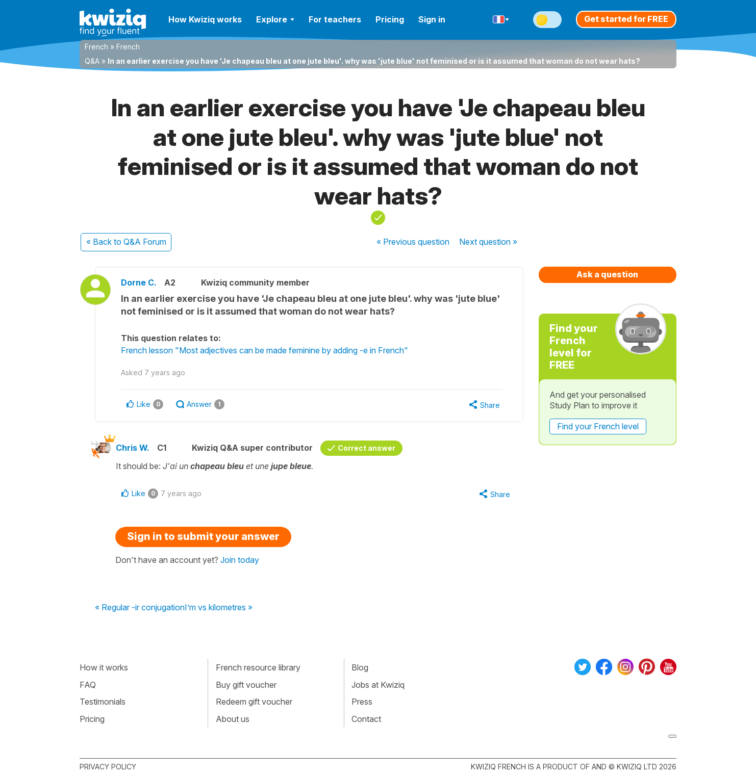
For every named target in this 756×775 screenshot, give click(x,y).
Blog (359, 667)
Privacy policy (108, 766)
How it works (104, 667)
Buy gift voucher (246, 685)
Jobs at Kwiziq (378, 685)
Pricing (389, 19)
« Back (126, 242)
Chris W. (132, 448)
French (96, 46)
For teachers (335, 19)
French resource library (258, 667)
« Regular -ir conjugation (140, 607)
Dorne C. (139, 282)
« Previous (412, 242)
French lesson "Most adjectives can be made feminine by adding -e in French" (264, 350)
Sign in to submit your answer (203, 536)
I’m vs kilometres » (219, 607)
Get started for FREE (626, 19)
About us (232, 719)
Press (361, 701)
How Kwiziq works (205, 19)
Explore (275, 19)
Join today (239, 560)
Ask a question (607, 274)
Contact (366, 719)
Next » (488, 242)
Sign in (431, 19)
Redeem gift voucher (254, 701)
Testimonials (102, 701)
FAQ (88, 685)
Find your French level (598, 426)
